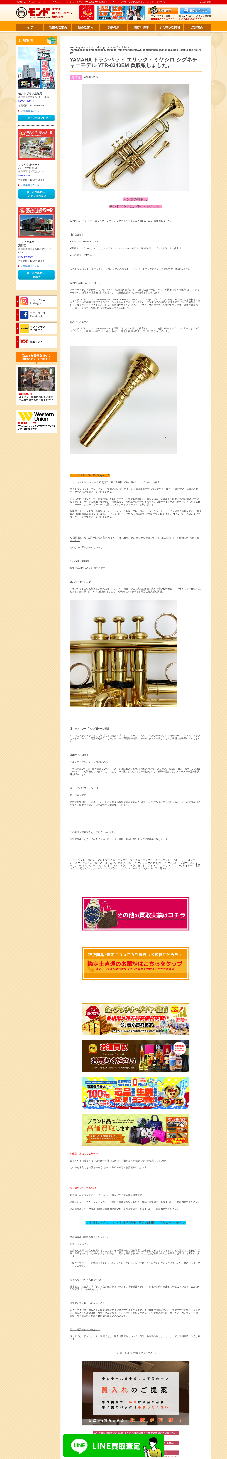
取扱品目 (113, 27)
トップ (29, 27)
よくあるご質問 (169, 27)
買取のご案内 (57, 27)
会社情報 (206, 2)
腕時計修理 (141, 27)
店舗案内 (197, 27)
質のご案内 (85, 27)
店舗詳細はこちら (29, 110)
